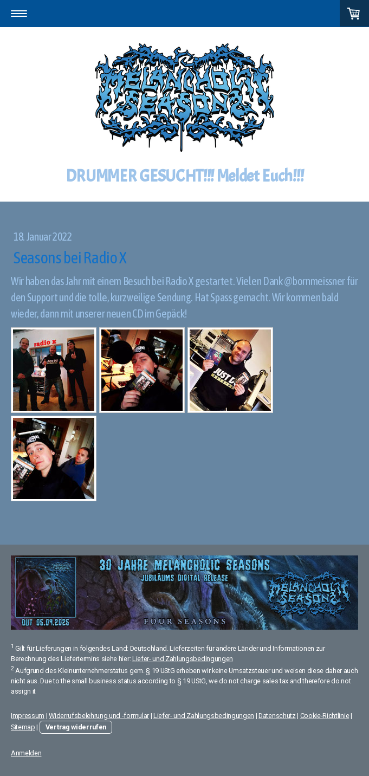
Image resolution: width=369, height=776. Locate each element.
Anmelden (26, 753)
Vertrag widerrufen (76, 727)
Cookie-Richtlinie (324, 716)
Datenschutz (276, 716)
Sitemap (23, 727)
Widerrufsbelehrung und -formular (99, 716)
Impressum (27, 716)
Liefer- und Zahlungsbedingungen (182, 659)
